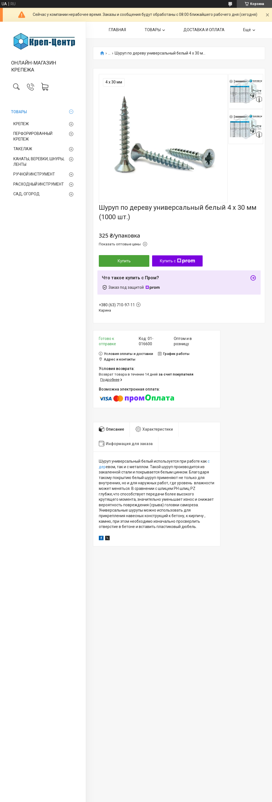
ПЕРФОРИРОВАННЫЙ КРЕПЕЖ (32, 136)
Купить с (177, 260)
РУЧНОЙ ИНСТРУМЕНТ (34, 174)
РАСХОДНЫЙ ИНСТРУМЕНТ (38, 184)
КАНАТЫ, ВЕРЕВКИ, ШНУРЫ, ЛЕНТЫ (38, 162)
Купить (124, 261)
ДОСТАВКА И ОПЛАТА (204, 30)
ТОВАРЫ (19, 112)
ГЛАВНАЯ (117, 30)
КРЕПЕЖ (21, 124)
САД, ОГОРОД (26, 194)
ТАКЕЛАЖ (22, 149)
